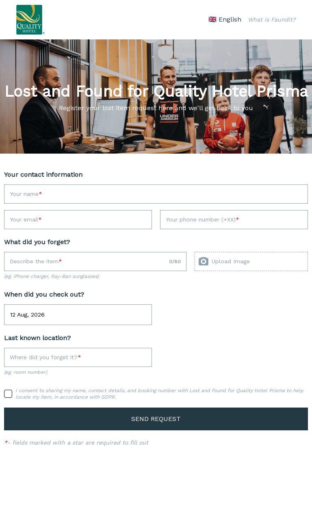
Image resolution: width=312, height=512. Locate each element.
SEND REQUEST (156, 419)
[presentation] (251, 261)
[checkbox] (8, 394)
